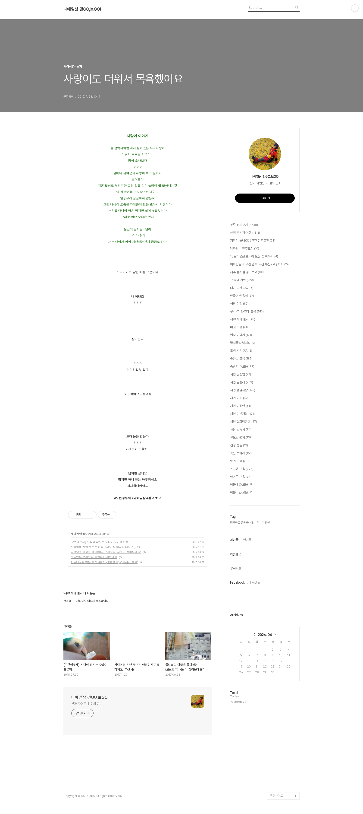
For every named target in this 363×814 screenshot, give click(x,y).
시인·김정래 (241, 382)
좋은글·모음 (241, 358)
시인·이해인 (240, 406)
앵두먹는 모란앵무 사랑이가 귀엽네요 (94, 557)
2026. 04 (265, 635)
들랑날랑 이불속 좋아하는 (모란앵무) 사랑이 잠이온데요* (106, 552)
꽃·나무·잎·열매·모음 (247, 311)
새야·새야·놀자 (79, 533)
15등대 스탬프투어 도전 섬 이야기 (254, 256)
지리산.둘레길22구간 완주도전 (252, 240)
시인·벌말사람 (242, 390)
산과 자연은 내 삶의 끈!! (86, 704)
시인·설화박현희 (243, 422)
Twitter (255, 582)
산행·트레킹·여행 (245, 233)
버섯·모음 (239, 327)
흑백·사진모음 (241, 351)
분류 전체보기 (244, 225)
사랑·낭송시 (240, 429)
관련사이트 (276, 795)
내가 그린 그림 (241, 288)
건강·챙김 (239, 445)
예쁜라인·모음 (241, 492)
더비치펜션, (263, 522)
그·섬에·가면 (242, 280)
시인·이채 (239, 398)
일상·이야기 (241, 335)
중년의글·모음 (242, 366)
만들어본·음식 (242, 296)
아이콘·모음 (240, 477)
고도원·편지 (241, 437)
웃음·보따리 (241, 453)
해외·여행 (239, 304)
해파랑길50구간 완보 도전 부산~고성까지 (260, 264)
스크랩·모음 (241, 469)
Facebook (237, 582)
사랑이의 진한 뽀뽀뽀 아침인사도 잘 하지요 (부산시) (103, 547)
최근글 (234, 540)
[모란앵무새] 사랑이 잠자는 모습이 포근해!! (97, 542)
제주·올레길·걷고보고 (247, 272)
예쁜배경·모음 (241, 484)
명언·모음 (240, 461)
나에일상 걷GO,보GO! (82, 9)
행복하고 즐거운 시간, (242, 522)
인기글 (247, 540)
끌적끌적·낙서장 (242, 343)
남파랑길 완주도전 (244, 248)
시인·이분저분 (242, 414)
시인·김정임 (240, 374)
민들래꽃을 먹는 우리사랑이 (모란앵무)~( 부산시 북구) (104, 562)
